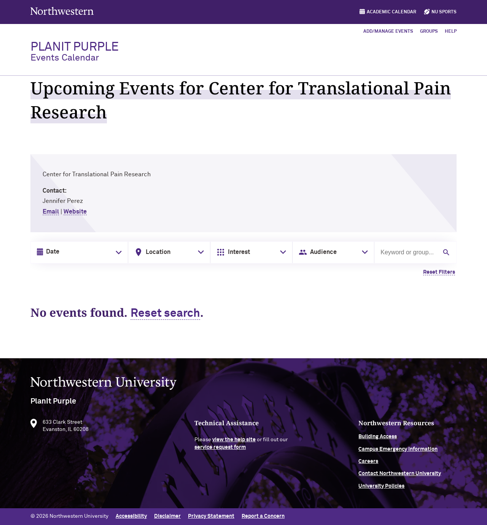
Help (451, 31)
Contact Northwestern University (399, 477)
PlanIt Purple (74, 51)
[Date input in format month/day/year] (78, 252)
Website (75, 212)
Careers (368, 465)
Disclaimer (167, 516)
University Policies (381, 489)
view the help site (234, 443)
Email (51, 212)
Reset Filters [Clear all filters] (439, 272)
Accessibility (131, 516)
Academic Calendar (391, 12)
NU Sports (444, 12)
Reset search (165, 313)
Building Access (377, 440)
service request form (220, 450)
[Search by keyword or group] (408, 252)
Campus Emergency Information (398, 452)
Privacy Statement (211, 516)
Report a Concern (263, 516)
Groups (429, 31)
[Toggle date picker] (117, 252)
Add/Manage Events (388, 31)
